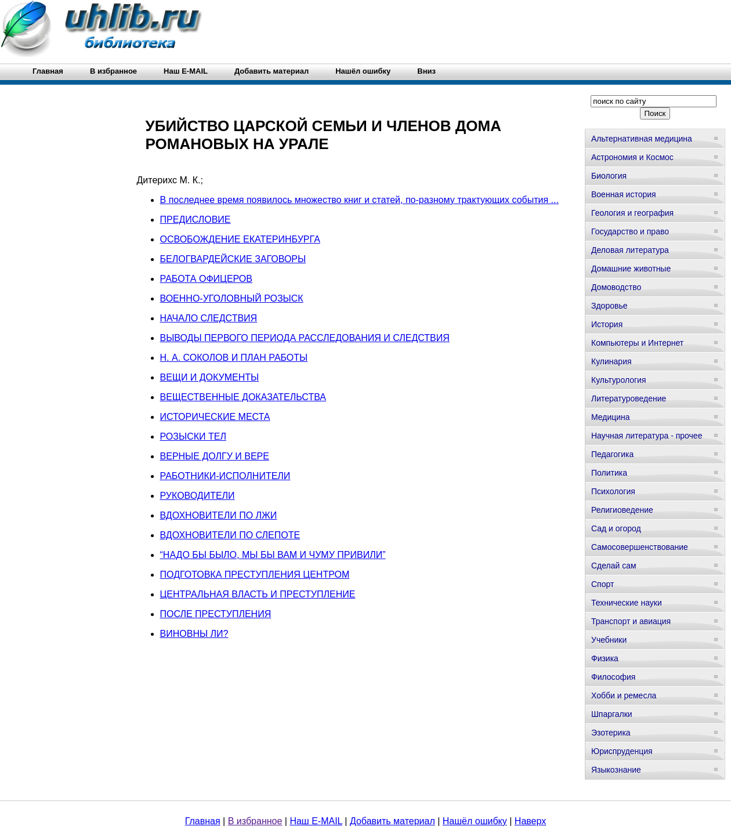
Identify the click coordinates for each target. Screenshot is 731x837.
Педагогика (612, 454)
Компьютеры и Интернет (637, 342)
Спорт (602, 584)
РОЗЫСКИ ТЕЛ (193, 436)
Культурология (618, 380)
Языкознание (616, 769)
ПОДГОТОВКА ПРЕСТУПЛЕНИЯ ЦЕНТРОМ (255, 574)
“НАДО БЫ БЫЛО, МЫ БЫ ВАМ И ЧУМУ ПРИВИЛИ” (273, 555)
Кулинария (611, 361)
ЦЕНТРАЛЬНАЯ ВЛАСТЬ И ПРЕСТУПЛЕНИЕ (258, 594)
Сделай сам (613, 565)
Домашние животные (631, 268)
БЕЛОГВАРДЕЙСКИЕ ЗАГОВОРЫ (233, 259)
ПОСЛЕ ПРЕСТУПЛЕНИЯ (216, 614)
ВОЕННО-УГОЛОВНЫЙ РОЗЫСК (231, 298)
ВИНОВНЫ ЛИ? (194, 634)
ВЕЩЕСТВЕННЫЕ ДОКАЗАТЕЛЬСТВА (243, 397)
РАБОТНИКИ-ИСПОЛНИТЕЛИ (225, 476)
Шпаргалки (611, 714)
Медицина (610, 417)
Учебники (609, 639)
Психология (613, 491)
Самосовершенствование (639, 547)
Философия (613, 677)
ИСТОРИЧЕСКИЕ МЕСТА (215, 417)
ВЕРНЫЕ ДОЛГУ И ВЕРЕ (214, 456)
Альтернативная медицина (641, 138)
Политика (609, 472)
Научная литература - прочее (646, 435)
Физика (604, 658)
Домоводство (616, 287)
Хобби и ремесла (623, 695)
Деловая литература (630, 250)
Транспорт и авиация (631, 621)
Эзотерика (611, 732)
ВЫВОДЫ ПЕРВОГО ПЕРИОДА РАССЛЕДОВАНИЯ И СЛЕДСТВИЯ (305, 338)
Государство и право (630, 231)
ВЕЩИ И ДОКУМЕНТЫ (209, 377)
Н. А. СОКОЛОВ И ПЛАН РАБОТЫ (234, 358)
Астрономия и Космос (632, 157)
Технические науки (626, 602)
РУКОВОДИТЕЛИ (197, 496)
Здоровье (609, 305)
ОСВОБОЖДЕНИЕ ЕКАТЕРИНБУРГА (240, 239)
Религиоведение (622, 509)
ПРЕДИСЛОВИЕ (195, 219)
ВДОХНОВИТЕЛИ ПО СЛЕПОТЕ (230, 535)
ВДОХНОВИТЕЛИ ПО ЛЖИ (218, 515)
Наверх (530, 821)
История (607, 324)
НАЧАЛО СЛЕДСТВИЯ (209, 318)
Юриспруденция (622, 751)
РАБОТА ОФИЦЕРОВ (206, 279)
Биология (609, 175)
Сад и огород (616, 528)
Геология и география (632, 213)
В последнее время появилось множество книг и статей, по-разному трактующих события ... (359, 200)
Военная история (623, 194)
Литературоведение (628, 398)
